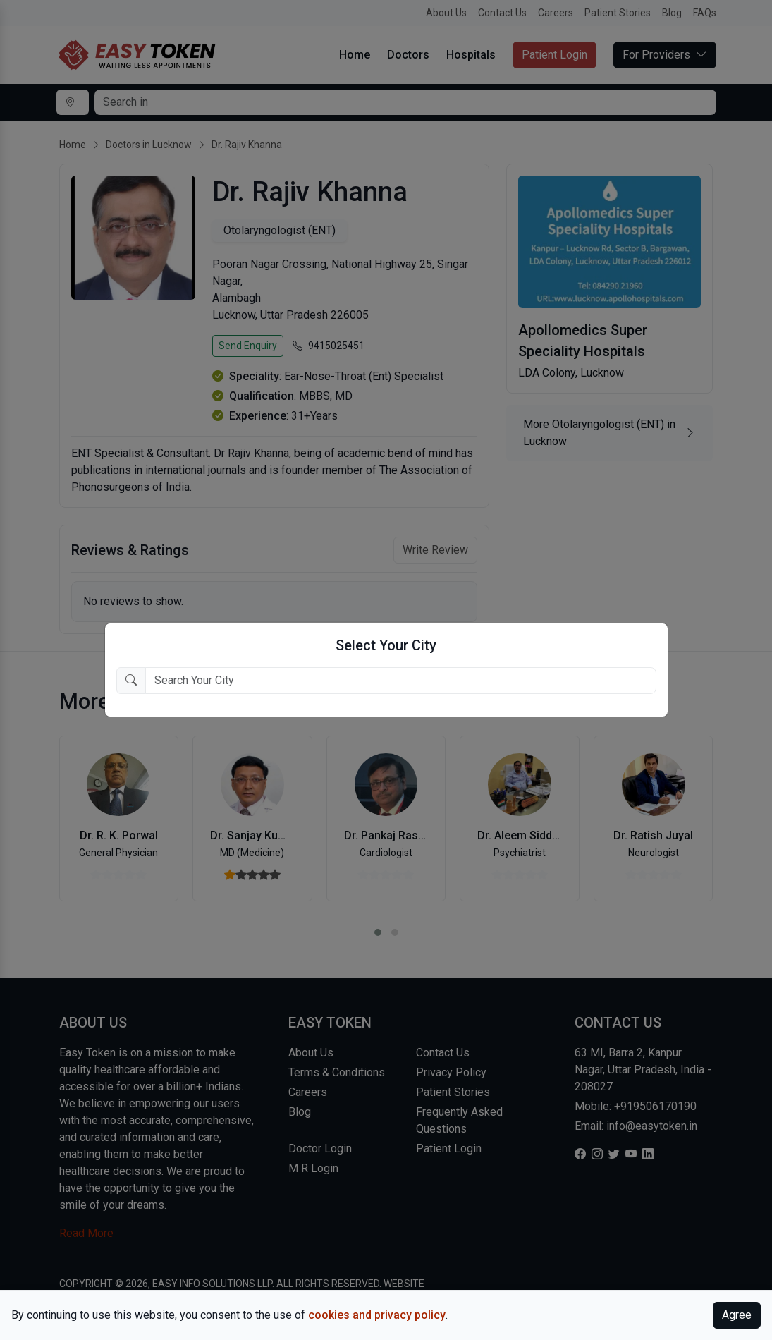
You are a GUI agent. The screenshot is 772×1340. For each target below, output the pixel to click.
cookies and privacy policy (377, 1315)
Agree (737, 1315)
